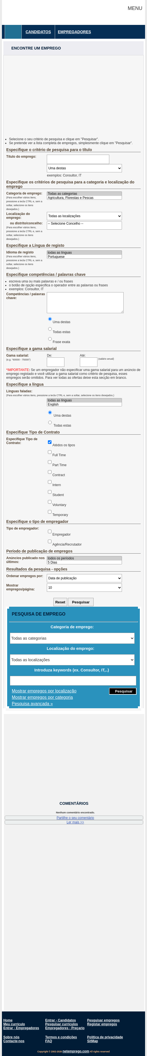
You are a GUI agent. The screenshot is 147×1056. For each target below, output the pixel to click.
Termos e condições (61, 1037)
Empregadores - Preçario (65, 1028)
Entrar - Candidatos (60, 1020)
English (84, 405)
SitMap (92, 1041)
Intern (56, 485)
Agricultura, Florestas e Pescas (84, 198)
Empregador (61, 534)
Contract (58, 475)
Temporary (60, 515)
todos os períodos (84, 558)
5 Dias (84, 563)
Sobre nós (11, 1037)
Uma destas (61, 322)
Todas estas (61, 332)
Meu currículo (14, 1024)
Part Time (59, 465)
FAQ (48, 1041)
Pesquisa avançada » (32, 703)
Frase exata (61, 342)
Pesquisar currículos (61, 1024)
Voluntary (59, 505)
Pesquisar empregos (103, 1020)
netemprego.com (75, 1051)
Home (7, 1020)
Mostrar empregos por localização (44, 691)
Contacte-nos (13, 1041)
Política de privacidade (105, 1037)
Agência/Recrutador (66, 544)
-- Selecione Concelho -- (84, 224)
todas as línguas (84, 253)
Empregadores (74, 32)
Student (58, 495)
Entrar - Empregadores (21, 1028)
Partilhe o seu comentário (75, 818)
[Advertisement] (73, 94)
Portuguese (84, 257)
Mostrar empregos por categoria (42, 697)
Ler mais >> (75, 822)
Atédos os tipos (63, 445)
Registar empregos (102, 1024)
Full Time (59, 455)
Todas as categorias (84, 194)
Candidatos (38, 32)
